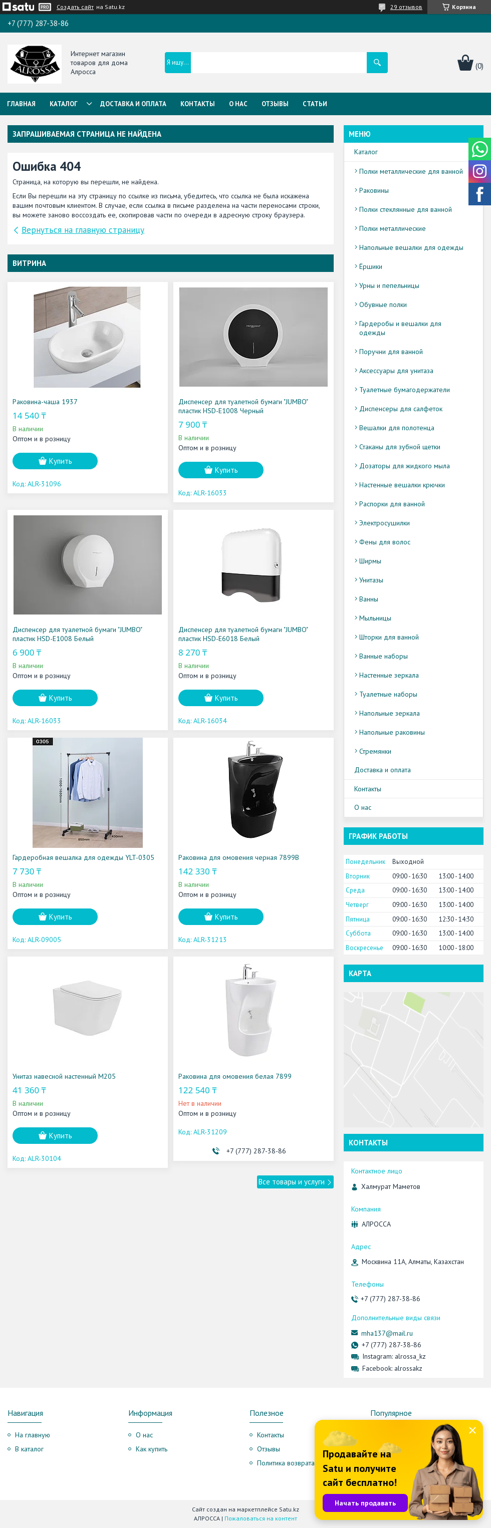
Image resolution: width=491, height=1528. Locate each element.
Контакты (197, 104)
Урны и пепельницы (389, 285)
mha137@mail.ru (387, 1333)
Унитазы (371, 579)
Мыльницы (375, 618)
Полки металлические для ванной (411, 171)
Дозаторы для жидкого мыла (404, 465)
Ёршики (370, 266)
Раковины (374, 190)
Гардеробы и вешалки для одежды (400, 328)
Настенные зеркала (389, 675)
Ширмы (370, 560)
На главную (32, 1434)
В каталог (29, 1448)
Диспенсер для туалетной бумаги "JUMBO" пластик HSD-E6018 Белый (243, 634)
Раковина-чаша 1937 (45, 401)
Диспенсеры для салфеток (400, 408)
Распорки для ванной (392, 503)
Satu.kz (289, 1509)
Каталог (64, 104)
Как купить (151, 1448)
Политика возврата (286, 1462)
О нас (238, 104)
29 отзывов (406, 7)
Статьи (315, 104)
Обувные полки (383, 304)
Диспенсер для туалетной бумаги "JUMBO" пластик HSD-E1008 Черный (243, 406)
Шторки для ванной (389, 637)
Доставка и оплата (133, 104)
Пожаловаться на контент (260, 1518)
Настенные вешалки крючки (402, 484)
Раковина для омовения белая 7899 (235, 1076)
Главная (21, 104)
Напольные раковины (392, 732)
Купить (60, 461)
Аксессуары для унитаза (396, 370)
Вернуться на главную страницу (83, 229)
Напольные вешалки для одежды (411, 247)
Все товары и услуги (292, 1181)
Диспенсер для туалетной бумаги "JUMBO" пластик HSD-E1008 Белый (77, 634)
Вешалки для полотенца (396, 427)
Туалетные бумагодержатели (404, 389)
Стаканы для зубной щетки (399, 446)
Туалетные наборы (388, 694)
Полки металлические (392, 228)
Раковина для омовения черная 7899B (238, 857)
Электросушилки (384, 522)
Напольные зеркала (389, 713)
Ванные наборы (383, 656)
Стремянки (375, 751)
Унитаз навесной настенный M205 (64, 1076)
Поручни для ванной (391, 351)
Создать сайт (75, 7)
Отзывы (275, 104)
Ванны (368, 598)
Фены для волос (384, 541)
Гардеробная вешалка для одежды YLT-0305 (83, 857)
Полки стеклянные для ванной (405, 209)
